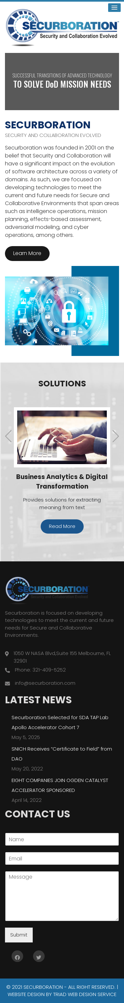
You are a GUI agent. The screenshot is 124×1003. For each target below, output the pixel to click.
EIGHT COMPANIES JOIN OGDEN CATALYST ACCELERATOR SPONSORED (60, 784)
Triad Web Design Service (84, 993)
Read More (62, 525)
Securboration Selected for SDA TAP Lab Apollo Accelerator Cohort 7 (60, 722)
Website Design (26, 993)
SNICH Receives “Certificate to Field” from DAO (62, 753)
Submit (18, 934)
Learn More (27, 253)
